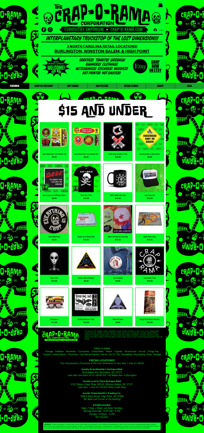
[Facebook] (43, 29)
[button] (160, 4)
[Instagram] (50, 29)
